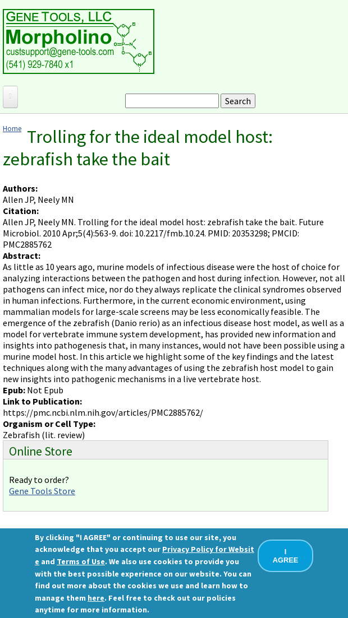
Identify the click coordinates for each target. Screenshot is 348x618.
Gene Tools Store (42, 490)
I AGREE (286, 555)
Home (12, 128)
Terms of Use (81, 561)
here (96, 598)
